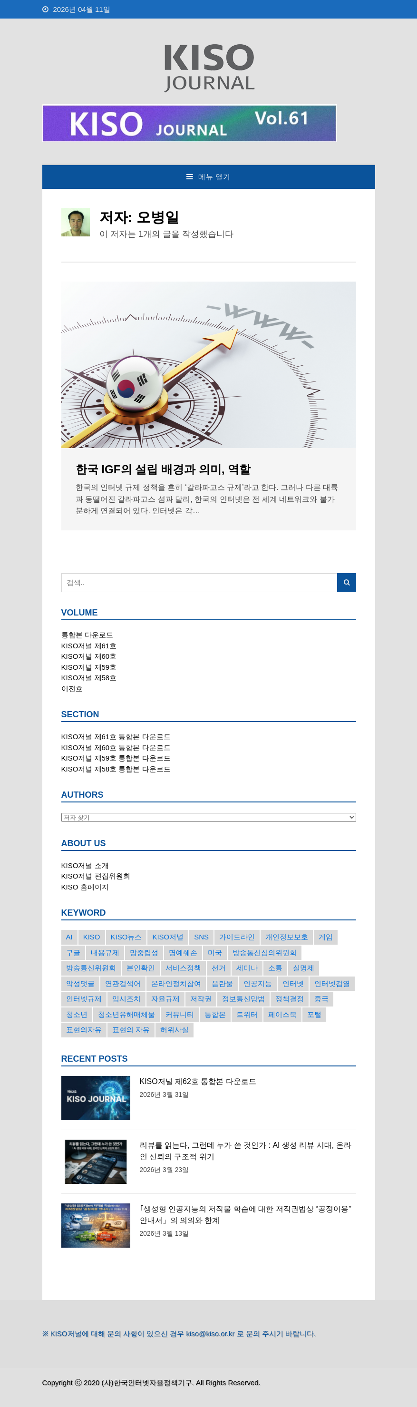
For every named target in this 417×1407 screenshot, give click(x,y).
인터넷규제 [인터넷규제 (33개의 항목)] (84, 999)
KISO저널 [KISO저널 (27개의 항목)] (168, 937)
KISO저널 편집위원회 (95, 876)
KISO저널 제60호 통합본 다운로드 (116, 747)
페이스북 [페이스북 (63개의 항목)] (282, 1014)
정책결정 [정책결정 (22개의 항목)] (289, 999)
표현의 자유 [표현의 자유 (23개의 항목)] (131, 1030)
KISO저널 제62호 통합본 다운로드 (198, 1081)
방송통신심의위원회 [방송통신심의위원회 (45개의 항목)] (265, 952)
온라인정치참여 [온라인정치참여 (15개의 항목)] (176, 983)
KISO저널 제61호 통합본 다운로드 (116, 737)
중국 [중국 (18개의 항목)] (321, 999)
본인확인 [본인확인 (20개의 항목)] (140, 968)
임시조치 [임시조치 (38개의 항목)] (126, 999)
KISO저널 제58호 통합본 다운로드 (116, 769)
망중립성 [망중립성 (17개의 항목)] (144, 952)
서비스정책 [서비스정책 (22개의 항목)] (183, 968)
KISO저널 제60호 (89, 656)
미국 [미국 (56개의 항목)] (215, 952)
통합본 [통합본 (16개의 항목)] (215, 1014)
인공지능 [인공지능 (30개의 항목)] (257, 983)
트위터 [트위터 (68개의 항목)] (247, 1014)
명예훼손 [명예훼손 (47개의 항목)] (183, 952)
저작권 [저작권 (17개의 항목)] (201, 999)
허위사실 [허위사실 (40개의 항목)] (174, 1030)
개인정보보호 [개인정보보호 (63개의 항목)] (286, 937)
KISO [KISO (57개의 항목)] (91, 937)
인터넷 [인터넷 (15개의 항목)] (293, 983)
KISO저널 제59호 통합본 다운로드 (116, 758)
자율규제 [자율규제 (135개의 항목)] (165, 999)
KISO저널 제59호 (89, 667)
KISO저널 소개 (85, 865)
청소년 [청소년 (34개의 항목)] (76, 1014)
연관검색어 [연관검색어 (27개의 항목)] (123, 983)
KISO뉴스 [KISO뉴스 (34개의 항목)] (126, 937)
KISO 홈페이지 (85, 887)
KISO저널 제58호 (89, 678)
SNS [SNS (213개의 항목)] (201, 937)
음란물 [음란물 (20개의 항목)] (222, 983)
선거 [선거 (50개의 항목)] (219, 968)
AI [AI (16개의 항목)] (69, 937)
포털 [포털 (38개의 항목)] (314, 1014)
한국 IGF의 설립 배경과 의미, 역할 (163, 469)
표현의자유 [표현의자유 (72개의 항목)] (84, 1030)
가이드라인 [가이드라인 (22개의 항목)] (237, 937)
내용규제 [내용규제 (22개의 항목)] (105, 952)
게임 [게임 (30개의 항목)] (326, 937)
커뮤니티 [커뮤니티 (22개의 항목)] (179, 1014)
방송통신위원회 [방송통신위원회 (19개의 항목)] (91, 968)
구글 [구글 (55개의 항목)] (73, 952)
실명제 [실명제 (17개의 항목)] (303, 968)
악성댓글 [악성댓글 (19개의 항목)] (80, 983)
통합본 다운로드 (87, 635)
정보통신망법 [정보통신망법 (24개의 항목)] (243, 999)
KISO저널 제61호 (89, 646)
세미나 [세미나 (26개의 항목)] (247, 968)
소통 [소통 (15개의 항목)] (275, 968)
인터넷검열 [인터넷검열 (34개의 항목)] (332, 983)
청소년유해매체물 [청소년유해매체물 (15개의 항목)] (126, 1014)
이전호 (72, 688)
